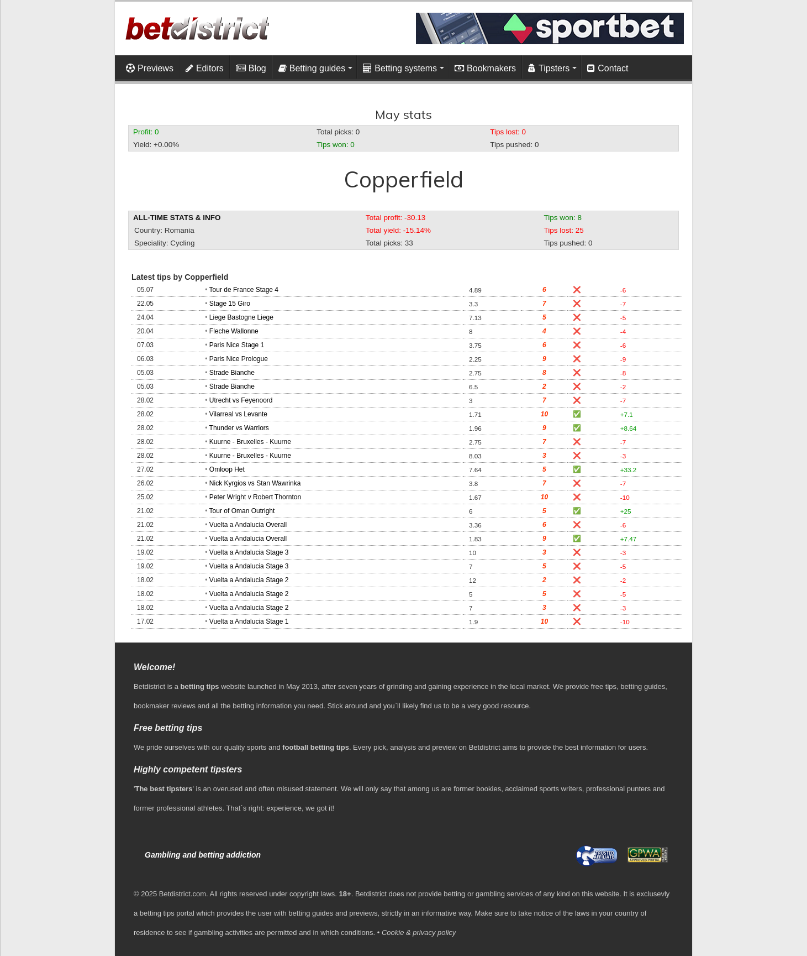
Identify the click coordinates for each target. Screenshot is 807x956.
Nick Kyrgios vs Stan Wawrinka (255, 483)
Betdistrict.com (182, 894)
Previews (149, 68)
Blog (251, 68)
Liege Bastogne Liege (241, 317)
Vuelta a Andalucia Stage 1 (249, 621)
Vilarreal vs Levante (238, 414)
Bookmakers (485, 68)
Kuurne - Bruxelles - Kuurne (250, 442)
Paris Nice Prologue (238, 359)
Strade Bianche (232, 373)
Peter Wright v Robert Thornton (255, 497)
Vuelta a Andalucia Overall (248, 525)
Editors (205, 68)
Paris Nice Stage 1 (236, 345)
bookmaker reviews (165, 706)
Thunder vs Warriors (239, 428)
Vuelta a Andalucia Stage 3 (249, 552)
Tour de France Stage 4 (243, 290)
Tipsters (548, 68)
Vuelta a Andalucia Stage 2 (249, 580)
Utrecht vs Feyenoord (241, 400)
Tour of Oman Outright (242, 511)
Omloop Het (227, 469)
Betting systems (400, 68)
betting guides (642, 686)
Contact (607, 68)
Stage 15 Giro (229, 303)
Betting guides (311, 68)
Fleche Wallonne (234, 331)
